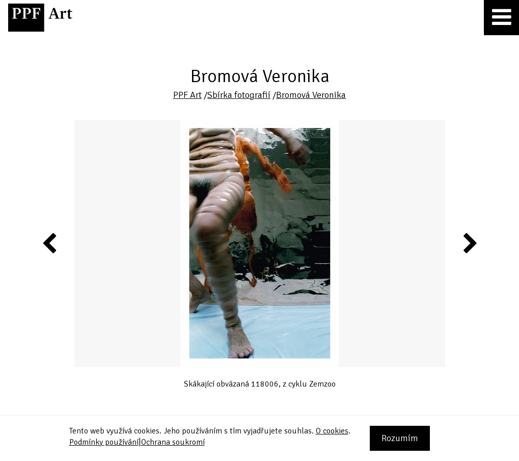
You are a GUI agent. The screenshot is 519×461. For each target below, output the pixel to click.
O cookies (332, 431)
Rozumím (399, 438)
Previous (50, 243)
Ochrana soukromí (173, 442)
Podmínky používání (104, 442)
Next (469, 243)
